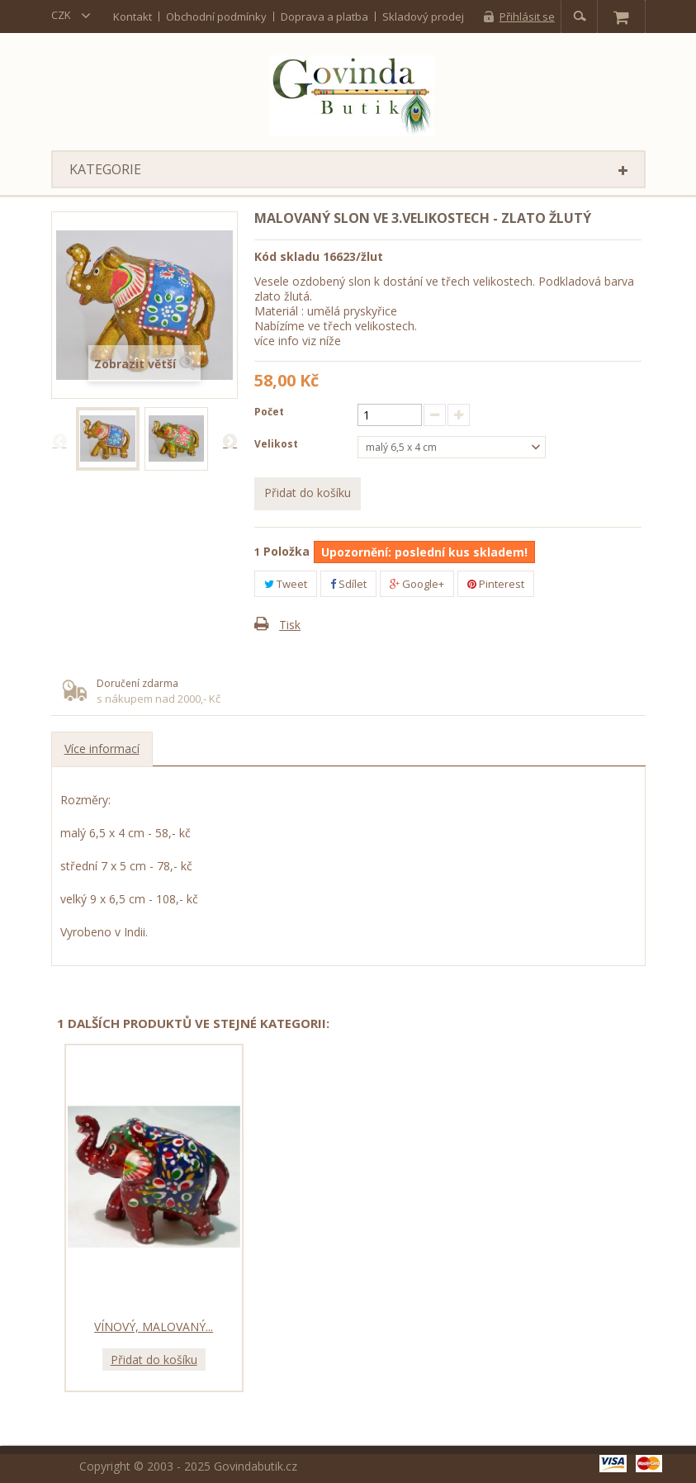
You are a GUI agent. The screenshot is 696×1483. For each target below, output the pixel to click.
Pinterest (495, 583)
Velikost (277, 444)
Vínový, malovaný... (153, 1326)
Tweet (285, 583)
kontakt (132, 15)
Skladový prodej (423, 15)
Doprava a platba (324, 15)
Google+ (417, 583)
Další (229, 440)
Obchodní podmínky (216, 15)
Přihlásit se (527, 16)
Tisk (290, 625)
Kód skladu (287, 256)
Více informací (102, 748)
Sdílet (348, 583)
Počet (269, 412)
